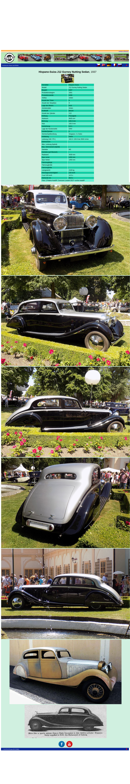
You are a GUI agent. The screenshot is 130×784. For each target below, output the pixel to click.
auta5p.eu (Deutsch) (123, 51)
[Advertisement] (64, 25)
